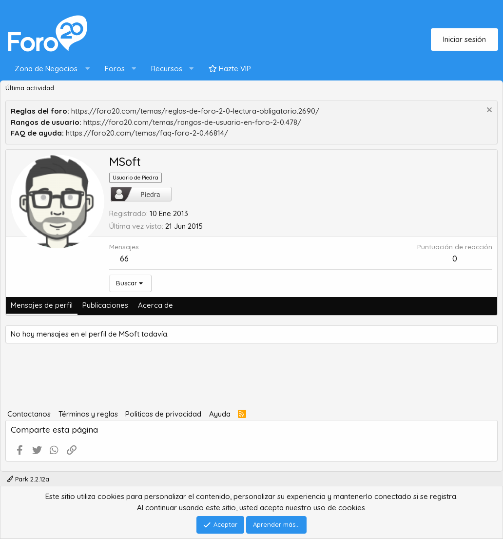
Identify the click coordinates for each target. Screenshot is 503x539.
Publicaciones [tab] (105, 305)
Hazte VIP (230, 68)
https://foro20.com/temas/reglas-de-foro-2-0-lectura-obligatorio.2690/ (195, 111)
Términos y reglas (88, 414)
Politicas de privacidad (163, 414)
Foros (115, 68)
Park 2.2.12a (28, 479)
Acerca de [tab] (155, 305)
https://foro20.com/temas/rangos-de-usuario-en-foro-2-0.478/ (192, 122)
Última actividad (29, 88)
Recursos (166, 68)
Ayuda (220, 414)
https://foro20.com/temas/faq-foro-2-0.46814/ (147, 133)
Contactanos (29, 414)
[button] (50, 69)
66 (124, 258)
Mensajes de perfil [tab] (42, 305)
